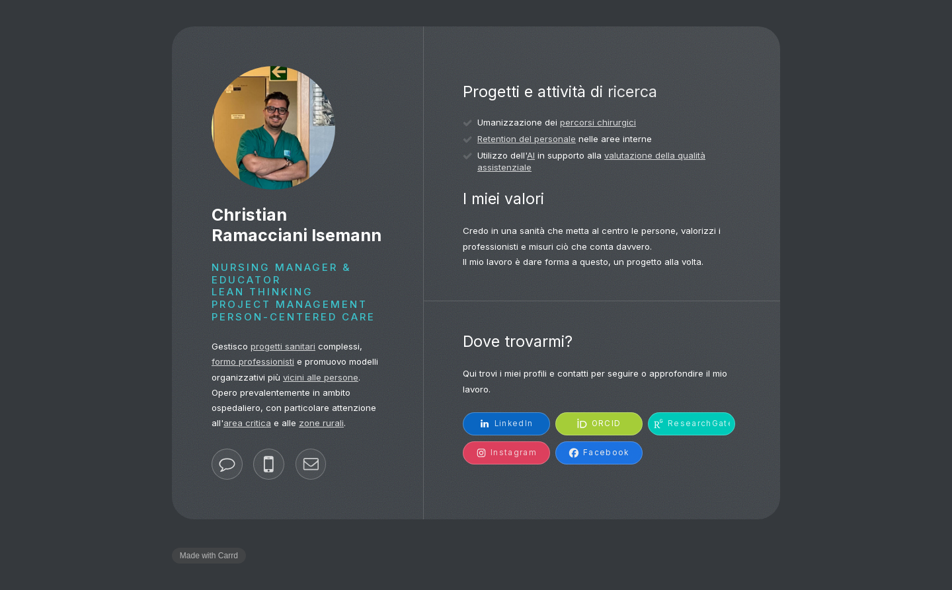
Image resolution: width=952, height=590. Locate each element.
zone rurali (321, 423)
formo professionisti (253, 361)
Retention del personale (526, 138)
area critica (247, 423)
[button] (227, 464)
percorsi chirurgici (598, 122)
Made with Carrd (209, 555)
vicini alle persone (320, 377)
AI (531, 155)
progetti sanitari (283, 346)
